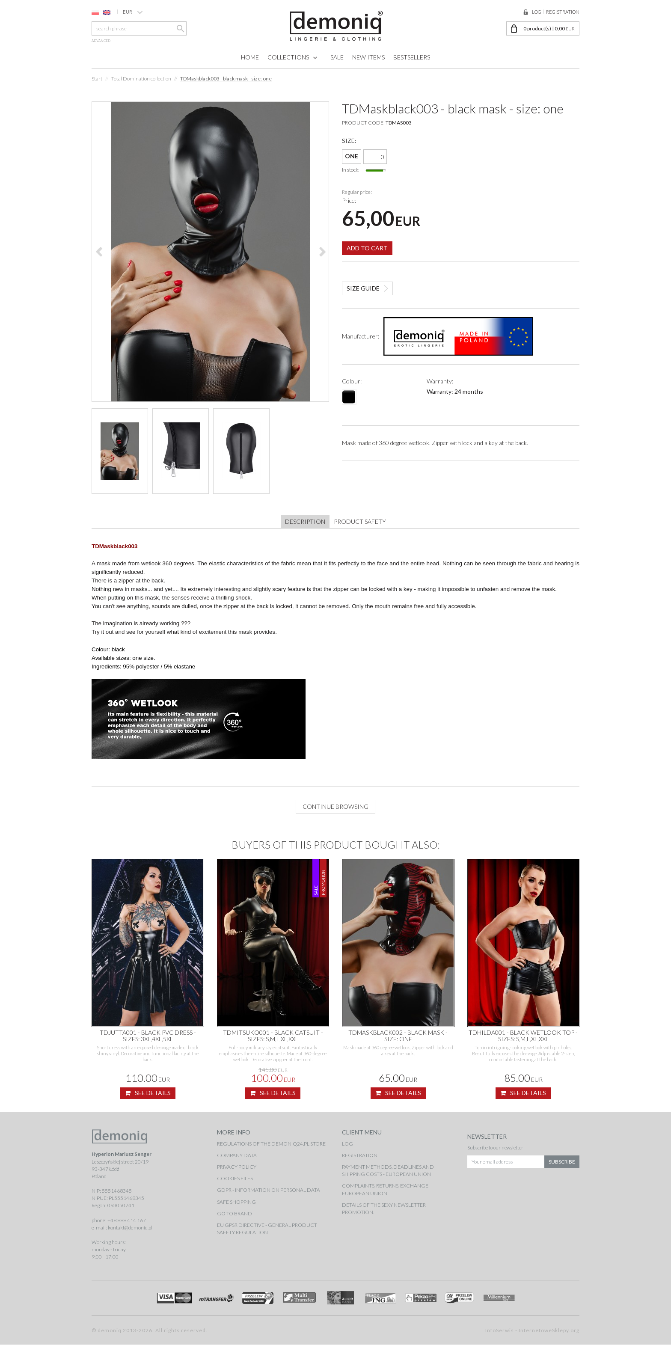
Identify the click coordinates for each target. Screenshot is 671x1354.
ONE (351, 156)
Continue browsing (335, 816)
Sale (337, 57)
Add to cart (367, 241)
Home (250, 57)
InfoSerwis (499, 1339)
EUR (133, 12)
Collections (288, 57)
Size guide (363, 281)
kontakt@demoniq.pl (130, 1237)
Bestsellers (411, 57)
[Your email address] (506, 1168)
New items (368, 57)
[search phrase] (139, 28)
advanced (101, 41)
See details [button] (148, 1102)
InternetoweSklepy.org (549, 1339)
